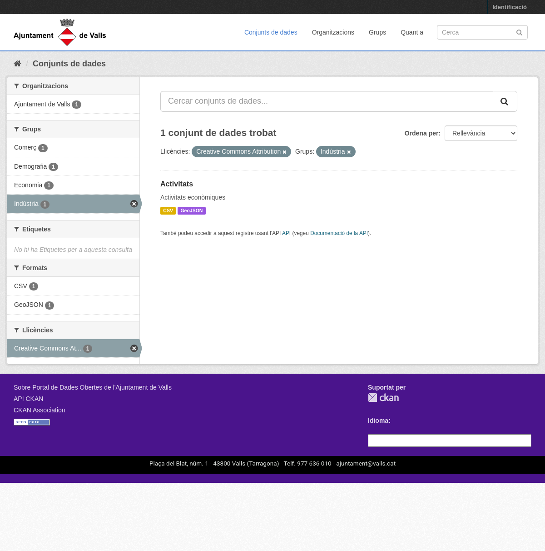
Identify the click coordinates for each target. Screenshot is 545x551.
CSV (168, 210)
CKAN (383, 397)
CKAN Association (39, 410)
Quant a (412, 32)
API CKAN (28, 398)
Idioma (378, 420)
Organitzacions (333, 32)
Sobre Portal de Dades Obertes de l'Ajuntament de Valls (93, 387)
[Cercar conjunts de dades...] (326, 101)
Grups (377, 32)
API (286, 233)
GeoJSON (191, 210)
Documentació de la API (339, 233)
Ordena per (422, 133)
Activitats (176, 184)
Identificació (509, 7)
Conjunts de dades (270, 32)
